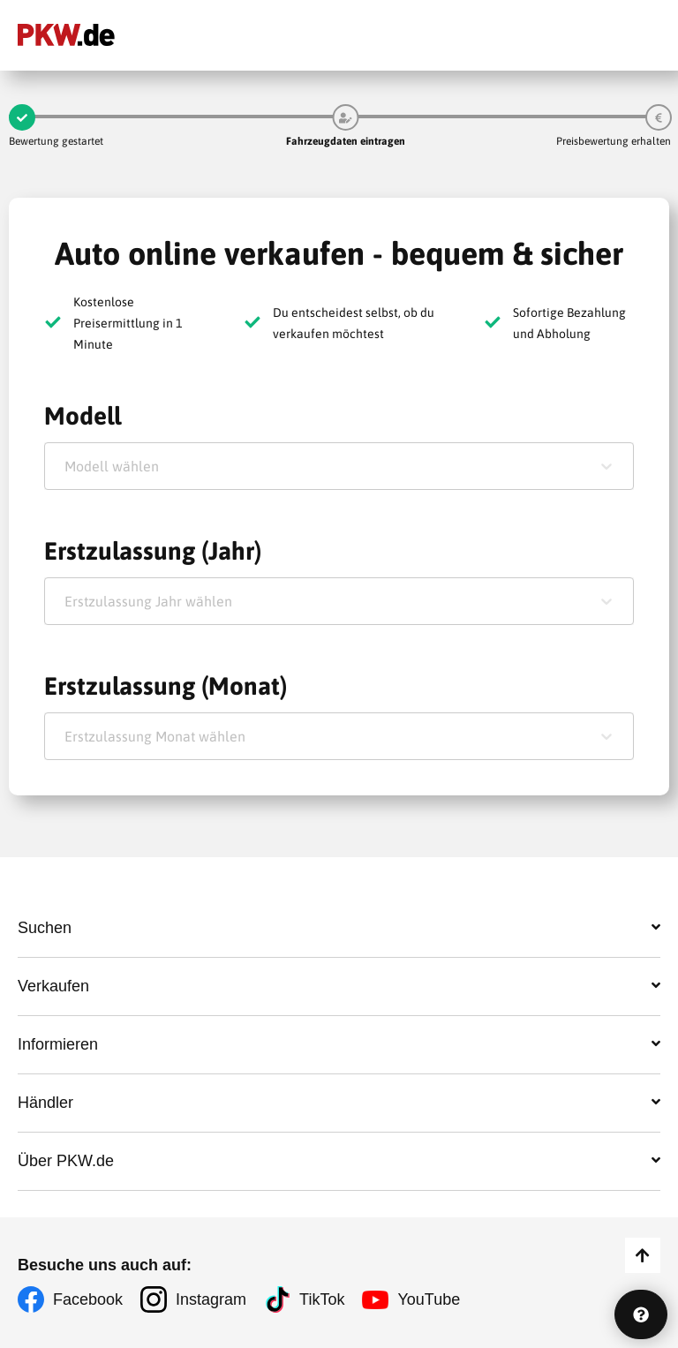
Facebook (88, 1299)
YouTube (428, 1299)
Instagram (211, 1299)
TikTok (321, 1299)
